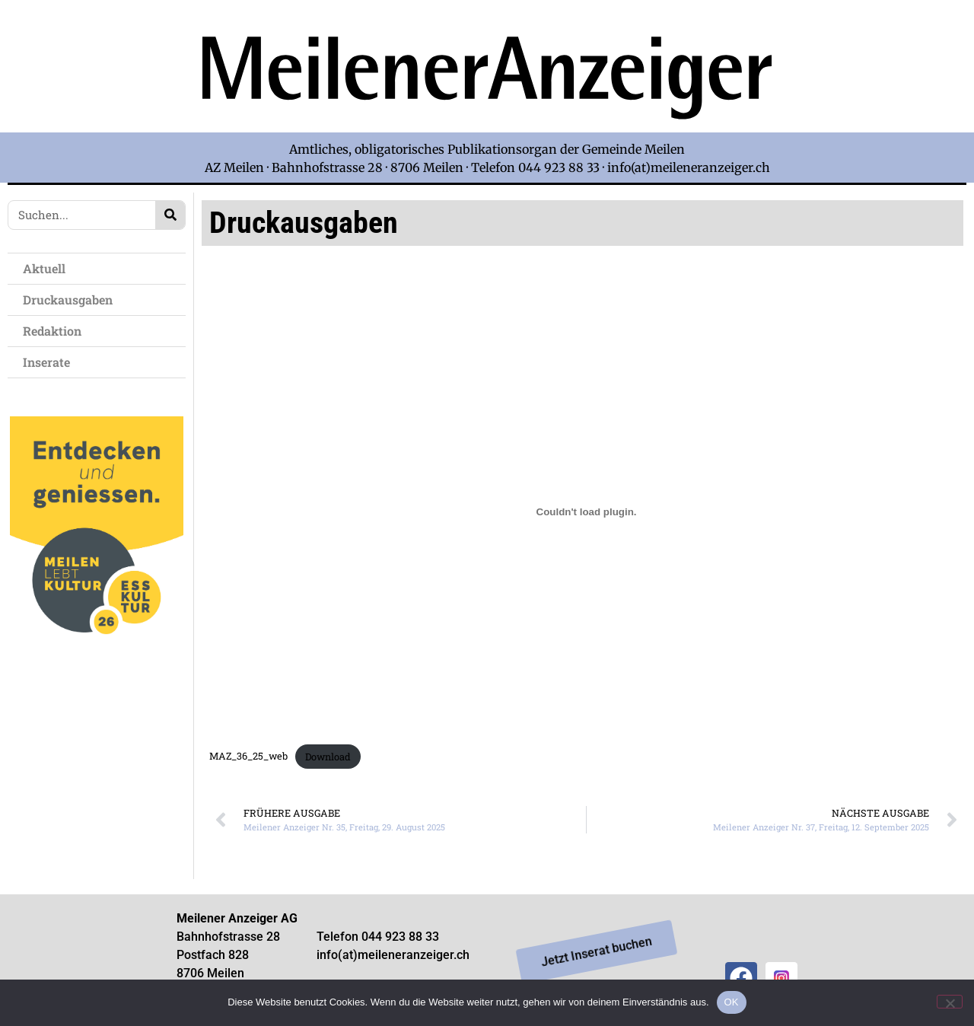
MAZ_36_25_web (248, 756)
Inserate (50, 362)
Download (328, 756)
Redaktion (56, 331)
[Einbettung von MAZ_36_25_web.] (586, 512)
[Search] (170, 215)
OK (731, 1002)
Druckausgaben (68, 299)
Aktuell (48, 268)
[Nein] (950, 1001)
